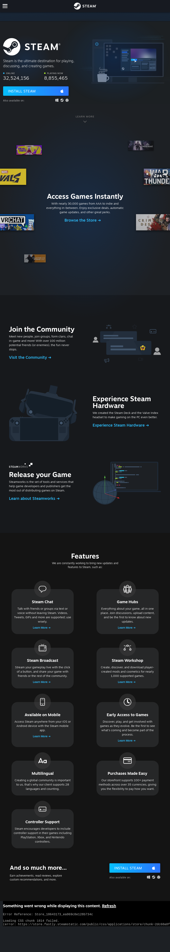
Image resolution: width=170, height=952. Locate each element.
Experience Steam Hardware (119, 425)
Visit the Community (28, 357)
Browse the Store (81, 220)
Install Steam (22, 91)
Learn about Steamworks (32, 498)
